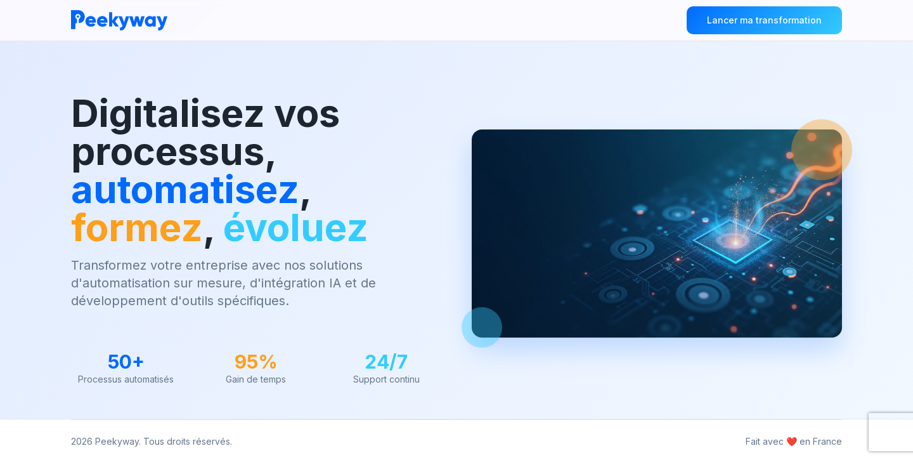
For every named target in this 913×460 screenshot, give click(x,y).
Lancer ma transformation (764, 20)
